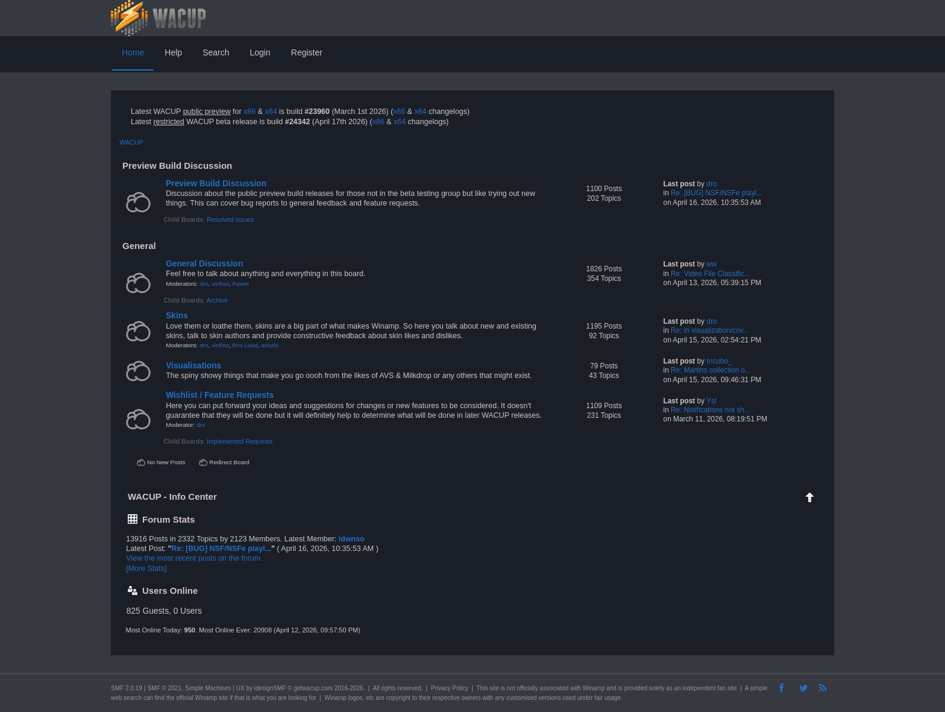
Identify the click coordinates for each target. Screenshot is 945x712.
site (494, 688)
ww (711, 264)
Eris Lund (244, 345)
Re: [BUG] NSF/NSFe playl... (716, 193)
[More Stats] (146, 568)
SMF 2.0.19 (126, 688)
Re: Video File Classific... (710, 273)
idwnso (352, 539)
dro (711, 184)
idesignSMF (270, 688)
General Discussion (204, 263)
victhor (220, 283)
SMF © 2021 (164, 688)
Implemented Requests (239, 441)
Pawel (240, 283)
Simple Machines (208, 688)
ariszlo (269, 345)
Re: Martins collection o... (711, 370)
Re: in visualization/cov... (710, 330)
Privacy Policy (449, 688)
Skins (177, 315)
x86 (249, 111)
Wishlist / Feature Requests (220, 395)
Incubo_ (719, 361)
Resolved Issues (230, 219)
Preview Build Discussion (216, 183)
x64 (271, 111)
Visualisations (193, 365)
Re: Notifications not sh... (710, 410)
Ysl (711, 401)
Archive (217, 300)
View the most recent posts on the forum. (194, 558)
